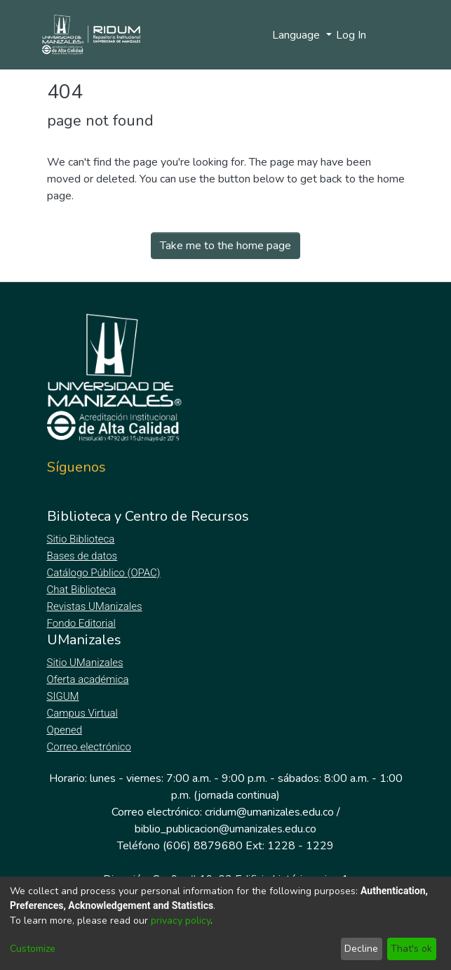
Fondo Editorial (82, 623)
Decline (361, 948)
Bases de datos (84, 556)
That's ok (411, 948)
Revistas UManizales (95, 606)
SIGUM (63, 696)
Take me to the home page (225, 245)
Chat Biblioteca (83, 590)
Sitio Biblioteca (82, 539)
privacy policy (180, 920)
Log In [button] (352, 35)
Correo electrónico (91, 747)
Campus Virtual (83, 713)
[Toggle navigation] (395, 35)
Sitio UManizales (85, 663)
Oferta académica (89, 679)
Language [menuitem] (297, 35)
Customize (32, 948)
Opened (66, 730)
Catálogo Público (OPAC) (106, 573)
